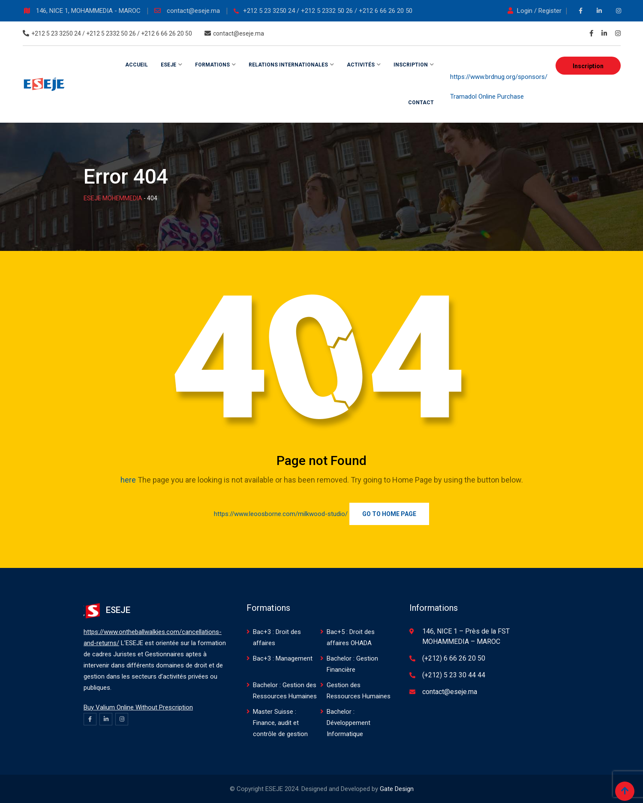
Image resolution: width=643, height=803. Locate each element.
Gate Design (397, 789)
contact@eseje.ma (194, 11)
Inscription (588, 66)
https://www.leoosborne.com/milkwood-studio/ (281, 514)
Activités (361, 65)
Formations (212, 65)
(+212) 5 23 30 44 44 (453, 675)
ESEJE (168, 65)
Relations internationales (288, 65)
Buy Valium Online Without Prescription (138, 707)
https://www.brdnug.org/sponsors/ (498, 77)
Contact (421, 103)
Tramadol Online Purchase (487, 96)
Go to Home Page (389, 513)
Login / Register (535, 11)
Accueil (136, 65)
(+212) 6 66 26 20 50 (453, 658)
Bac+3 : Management (282, 658)
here (128, 479)
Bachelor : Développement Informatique (348, 723)
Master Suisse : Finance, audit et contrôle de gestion (280, 723)
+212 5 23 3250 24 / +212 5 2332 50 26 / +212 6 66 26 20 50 (327, 11)
